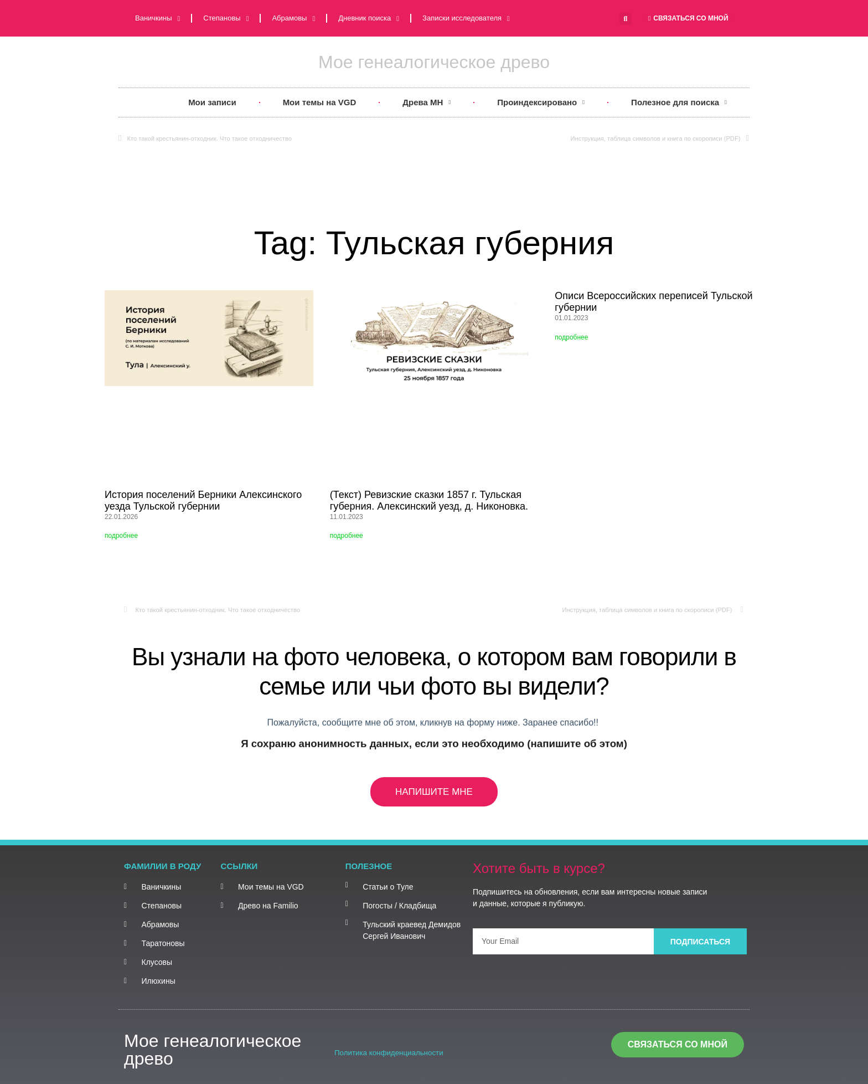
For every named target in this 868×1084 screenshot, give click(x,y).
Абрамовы (293, 18)
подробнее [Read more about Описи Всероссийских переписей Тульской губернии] (571, 337)
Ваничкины (157, 18)
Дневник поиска (368, 18)
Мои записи (212, 102)
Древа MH (426, 102)
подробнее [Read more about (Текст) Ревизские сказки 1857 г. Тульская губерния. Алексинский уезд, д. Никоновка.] (346, 536)
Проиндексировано (541, 102)
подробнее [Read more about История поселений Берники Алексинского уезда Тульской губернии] (121, 536)
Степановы (226, 18)
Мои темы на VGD (319, 102)
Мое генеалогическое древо (434, 62)
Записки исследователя (466, 18)
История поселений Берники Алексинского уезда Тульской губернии (203, 500)
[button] (625, 19)
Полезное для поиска (679, 102)
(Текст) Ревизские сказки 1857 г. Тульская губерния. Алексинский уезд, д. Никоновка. (429, 500)
